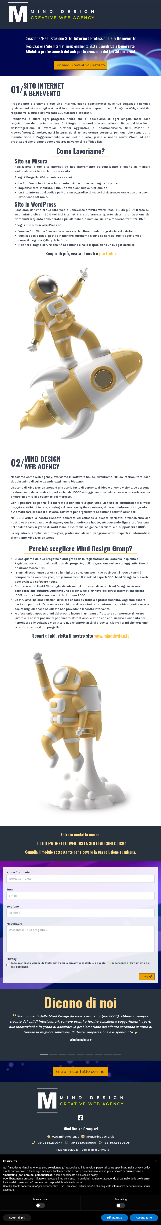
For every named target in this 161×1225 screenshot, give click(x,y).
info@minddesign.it (97, 1136)
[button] (156, 1160)
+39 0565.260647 (46, 1142)
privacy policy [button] (142, 1167)
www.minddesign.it (111, 635)
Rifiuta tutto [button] (114, 1217)
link (108, 963)
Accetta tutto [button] (144, 1217)
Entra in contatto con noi (80, 1071)
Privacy (11, 959)
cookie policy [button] (89, 1174)
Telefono (12, 906)
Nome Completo (18, 872)
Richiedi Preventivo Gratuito (80, 65)
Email (10, 889)
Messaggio (14, 923)
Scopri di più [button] (17, 1217)
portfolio (107, 253)
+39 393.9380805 (80, 1142)
